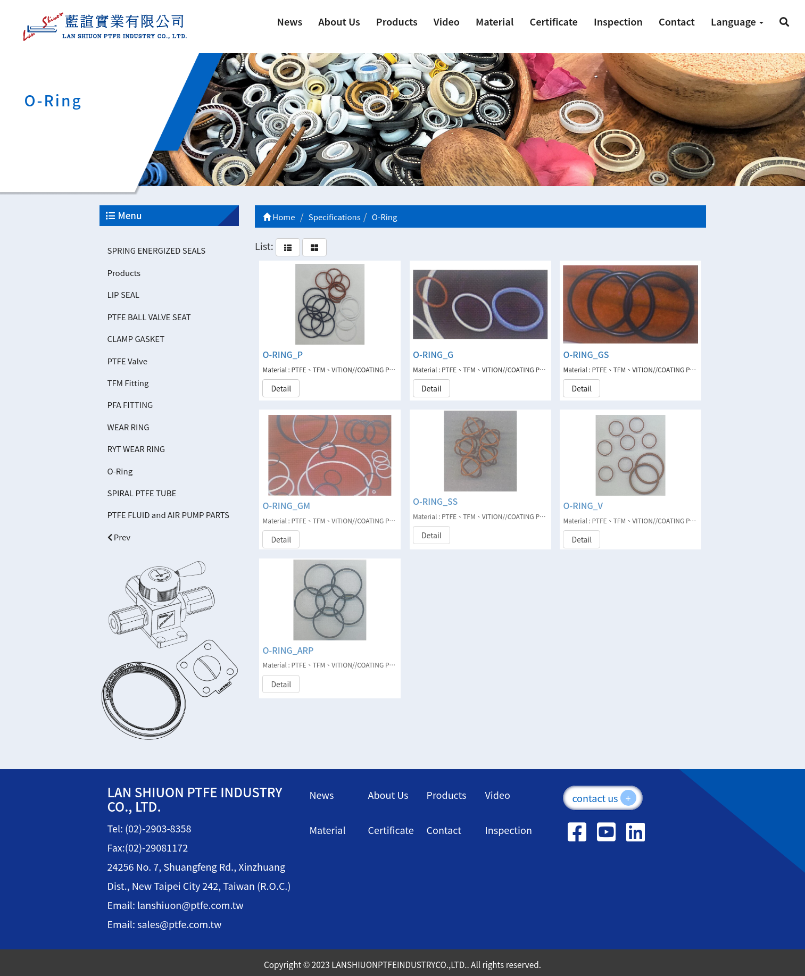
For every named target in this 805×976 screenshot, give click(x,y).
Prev (119, 537)
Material (494, 21)
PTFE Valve (127, 360)
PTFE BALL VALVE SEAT (149, 316)
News (290, 21)
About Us (339, 21)
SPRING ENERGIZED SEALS (156, 250)
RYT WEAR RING (136, 448)
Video (447, 21)
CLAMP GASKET (136, 338)
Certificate (553, 21)
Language (737, 21)
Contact (677, 21)
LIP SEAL (123, 294)
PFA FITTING (130, 404)
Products (397, 21)
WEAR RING (128, 426)
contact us (604, 798)
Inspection (618, 21)
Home (279, 216)
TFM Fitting (128, 382)
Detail (281, 387)
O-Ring (120, 471)
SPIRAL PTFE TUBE (142, 492)
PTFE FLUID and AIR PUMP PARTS (168, 514)
